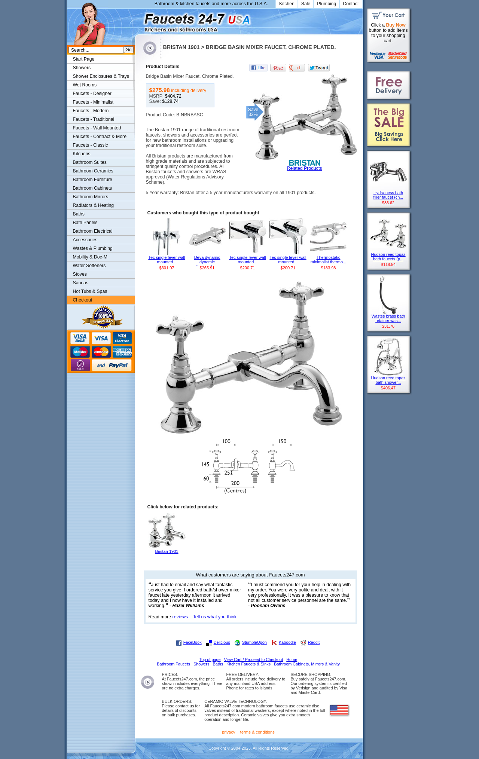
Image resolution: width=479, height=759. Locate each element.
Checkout (82, 300)
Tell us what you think (215, 616)
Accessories (85, 239)
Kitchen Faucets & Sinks (248, 664)
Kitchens (82, 153)
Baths (79, 214)
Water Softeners (89, 265)
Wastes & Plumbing (93, 248)
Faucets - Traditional (94, 119)
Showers (82, 67)
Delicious (222, 642)
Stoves (80, 274)
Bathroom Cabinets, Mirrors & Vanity (307, 664)
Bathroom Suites (90, 162)
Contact (351, 3)
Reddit (314, 642)
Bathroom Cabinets (92, 188)
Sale (306, 3)
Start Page (84, 59)
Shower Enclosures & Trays (101, 76)
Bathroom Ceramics (93, 171)
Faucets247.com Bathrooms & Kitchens (138, 20)
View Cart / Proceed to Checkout (253, 659)
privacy (228, 732)
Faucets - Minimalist (93, 102)
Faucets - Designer (92, 93)
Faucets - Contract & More (99, 136)
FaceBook (192, 642)
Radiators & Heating (93, 205)
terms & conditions (257, 732)
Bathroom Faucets (173, 664)
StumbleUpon (254, 642)
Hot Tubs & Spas (90, 291)
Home (291, 659)
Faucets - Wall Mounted (97, 128)
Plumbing (326, 3)
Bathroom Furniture (92, 179)
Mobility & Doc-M (90, 257)
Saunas (81, 282)
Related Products (304, 168)
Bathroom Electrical (93, 231)
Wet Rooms (85, 85)
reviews (180, 616)
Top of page (210, 659)
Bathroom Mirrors (91, 196)
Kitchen (287, 3)
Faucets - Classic (90, 145)
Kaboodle (287, 642)
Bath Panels (85, 222)
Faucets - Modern (91, 110)
